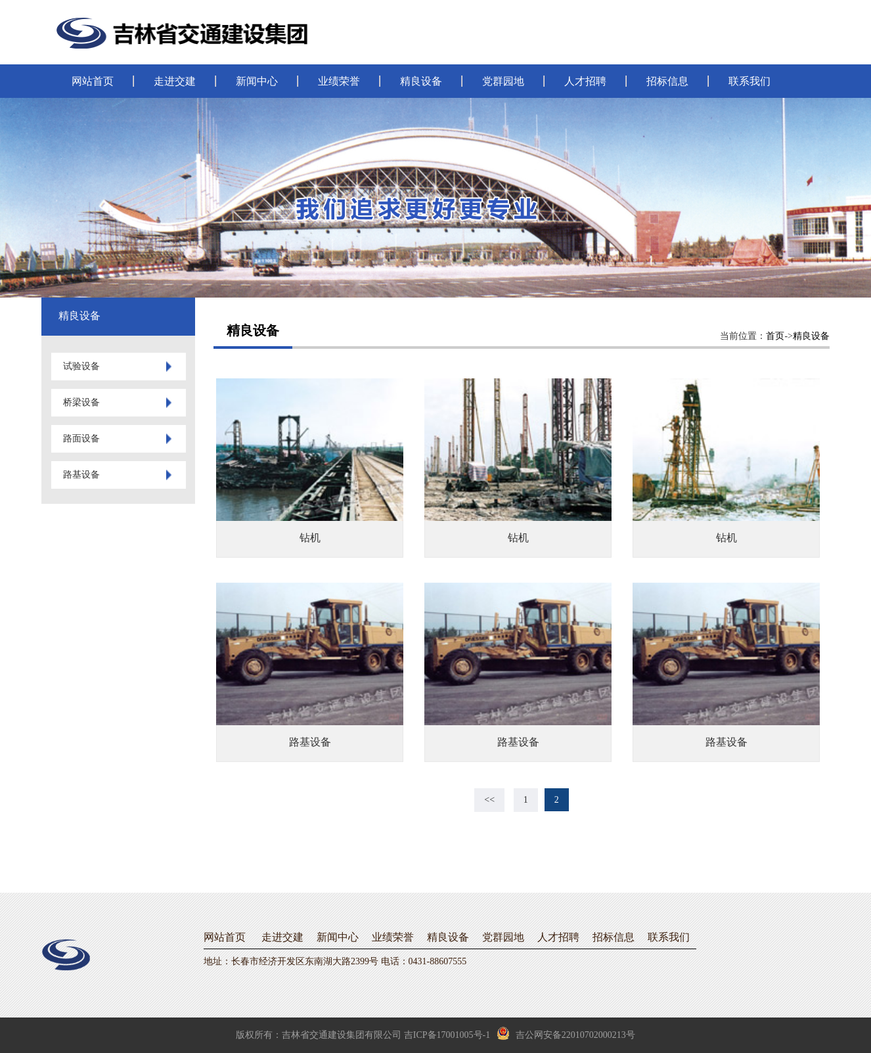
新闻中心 (257, 81)
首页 (775, 336)
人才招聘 (585, 81)
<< (489, 800)
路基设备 (310, 742)
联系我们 (749, 81)
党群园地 (503, 81)
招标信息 (667, 81)
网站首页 (93, 81)
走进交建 (175, 81)
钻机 (310, 537)
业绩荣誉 (339, 81)
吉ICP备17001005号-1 (447, 1035)
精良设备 (421, 81)
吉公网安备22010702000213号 (566, 1033)
